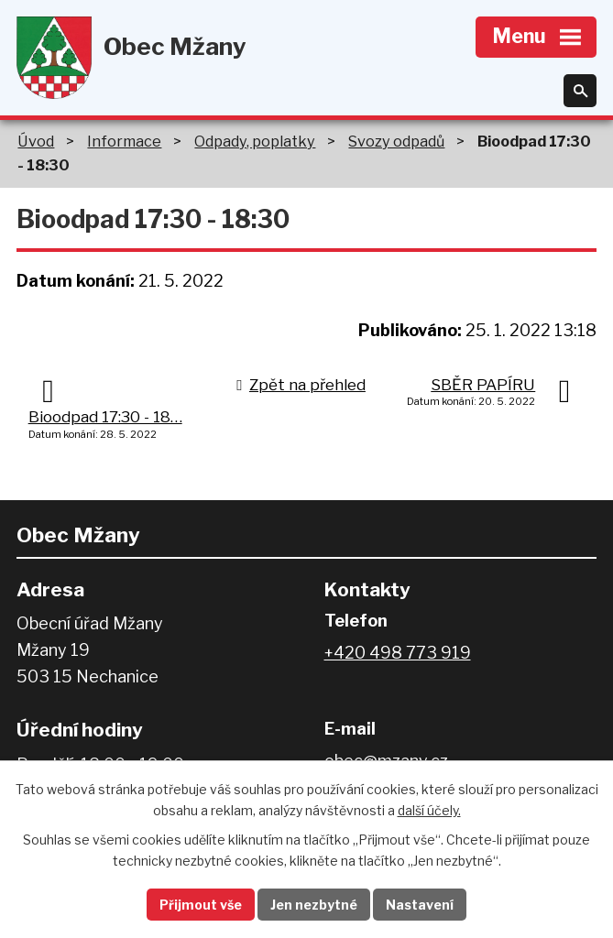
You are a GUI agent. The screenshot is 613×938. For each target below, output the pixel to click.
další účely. (429, 810)
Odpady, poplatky (254, 141)
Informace (124, 141)
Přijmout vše (200, 904)
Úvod (35, 141)
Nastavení (420, 904)
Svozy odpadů (396, 141)
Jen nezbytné (313, 904)
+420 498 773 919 (397, 652)
